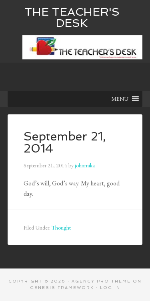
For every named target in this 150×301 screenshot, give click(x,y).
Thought (61, 227)
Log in (110, 287)
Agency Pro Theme (101, 281)
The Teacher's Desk (72, 17)
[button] (120, 99)
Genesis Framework (62, 287)
